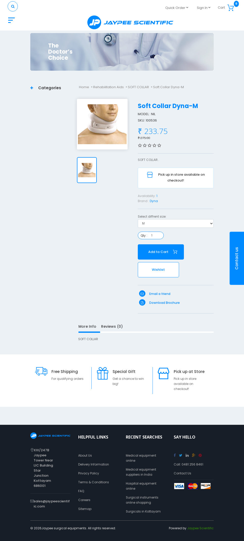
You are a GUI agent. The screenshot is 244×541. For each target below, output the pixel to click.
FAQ (81, 491)
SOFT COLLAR (138, 87)
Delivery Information (93, 464)
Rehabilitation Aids (108, 87)
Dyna (154, 201)
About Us (85, 455)
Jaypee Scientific (200, 528)
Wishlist (158, 269)
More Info (87, 326)
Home (84, 87)
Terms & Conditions (93, 482)
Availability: (147, 196)
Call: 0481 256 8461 (188, 464)
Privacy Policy (88, 473)
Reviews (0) (112, 326)
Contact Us (182, 473)
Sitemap (84, 509)
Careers (84, 500)
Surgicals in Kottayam (143, 511)
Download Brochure (159, 302)
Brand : (143, 201)
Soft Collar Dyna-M (168, 87)
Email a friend (154, 294)
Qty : (144, 235)
